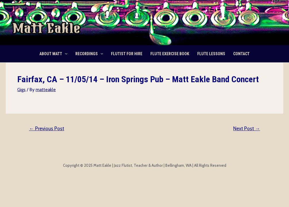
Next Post (246, 128)
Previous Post (46, 128)
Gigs (21, 89)
